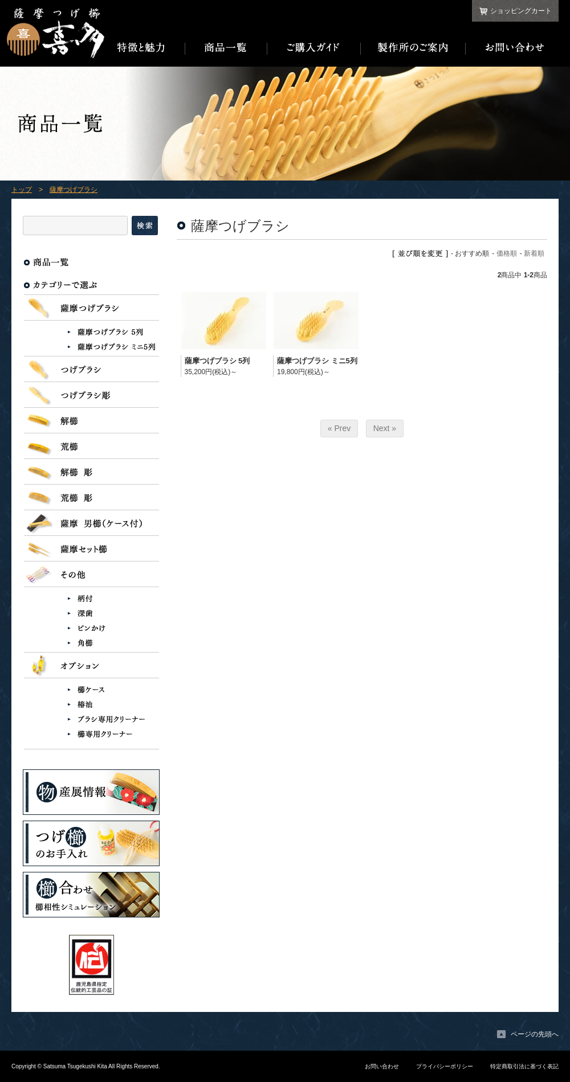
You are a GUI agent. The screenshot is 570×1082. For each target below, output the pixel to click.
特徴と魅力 (144, 48)
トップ (21, 190)
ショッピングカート (521, 11)
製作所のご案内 (413, 48)
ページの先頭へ (535, 1034)
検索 (145, 225)
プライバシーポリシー (444, 1066)
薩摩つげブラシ (73, 190)
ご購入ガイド (314, 48)
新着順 (534, 253)
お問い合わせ (512, 48)
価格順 (506, 253)
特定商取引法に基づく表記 (524, 1066)
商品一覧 (226, 48)
